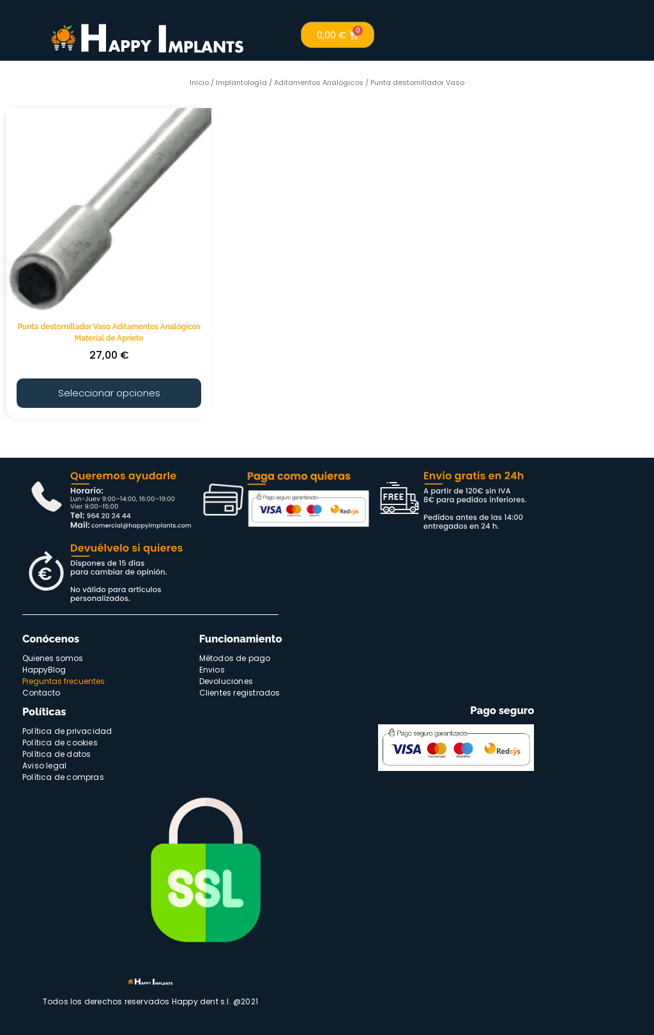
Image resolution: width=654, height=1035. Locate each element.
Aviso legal (44, 763)
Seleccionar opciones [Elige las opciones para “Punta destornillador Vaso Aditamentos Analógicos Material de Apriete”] (109, 391)
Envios (212, 667)
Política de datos (56, 752)
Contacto (41, 690)
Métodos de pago (235, 656)
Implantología (241, 82)
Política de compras (63, 775)
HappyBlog (44, 667)
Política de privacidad (67, 729)
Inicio (199, 82)
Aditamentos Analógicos (318, 82)
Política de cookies (60, 740)
